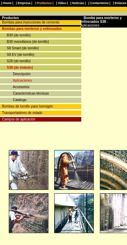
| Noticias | (78, 3)
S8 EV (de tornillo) (20, 54)
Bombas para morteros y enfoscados (32, 29)
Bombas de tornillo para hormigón (27, 106)
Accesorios (21, 87)
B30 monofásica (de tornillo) (28, 42)
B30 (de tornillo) (19, 35)
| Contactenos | (99, 3)
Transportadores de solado (22, 113)
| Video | (62, 3)
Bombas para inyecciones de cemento (31, 22)
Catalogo (19, 100)
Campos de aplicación (18, 119)
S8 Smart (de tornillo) (23, 48)
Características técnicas (31, 93)
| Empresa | (24, 3)
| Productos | (44, 3)
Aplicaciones (22, 80)
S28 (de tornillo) (19, 61)
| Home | (7, 3)
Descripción (21, 74)
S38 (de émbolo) (20, 67)
